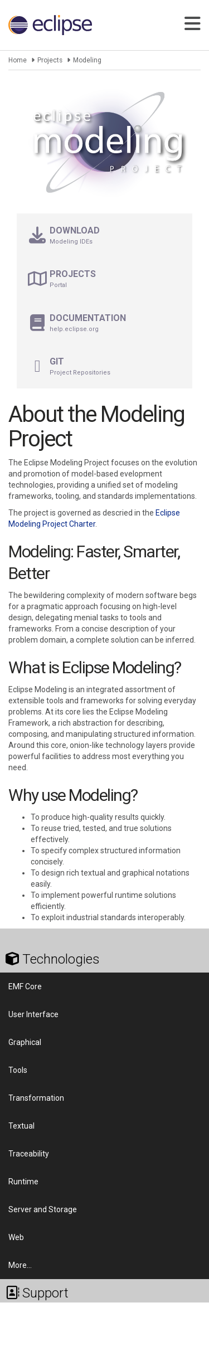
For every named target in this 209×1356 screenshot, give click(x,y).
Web (16, 1237)
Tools (17, 1070)
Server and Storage (42, 1209)
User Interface (33, 1014)
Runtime (23, 1181)
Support (37, 1293)
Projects (49, 60)
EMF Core (25, 986)
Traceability (28, 1153)
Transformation (36, 1097)
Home (17, 60)
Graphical (24, 1042)
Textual (21, 1125)
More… (20, 1265)
